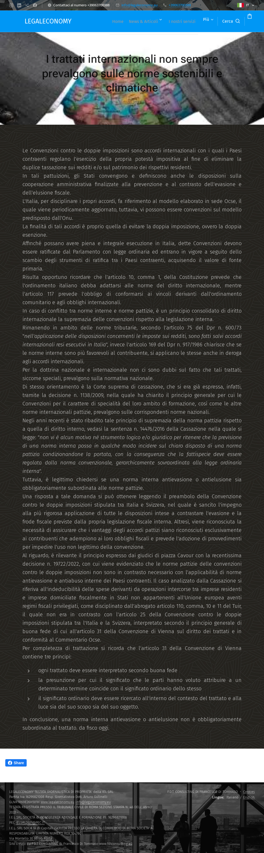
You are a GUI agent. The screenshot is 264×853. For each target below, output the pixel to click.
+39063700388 (180, 5)
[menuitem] (125, 21)
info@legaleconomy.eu (139, 5)
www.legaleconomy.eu (57, 802)
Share (16, 763)
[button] (210, 21)
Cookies (249, 792)
